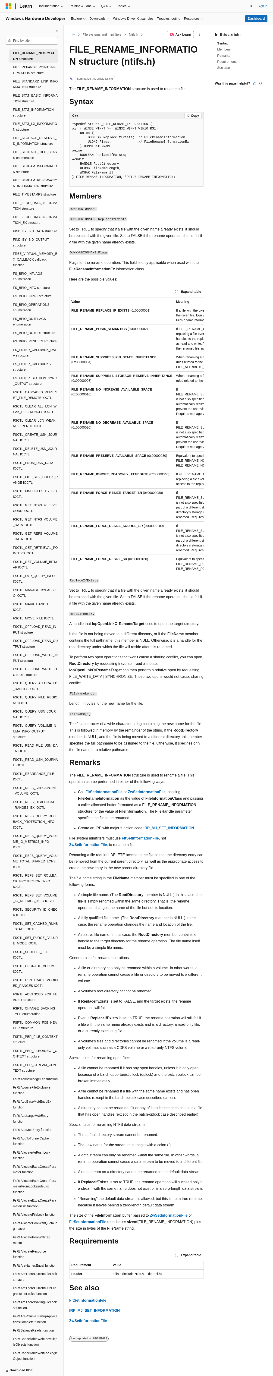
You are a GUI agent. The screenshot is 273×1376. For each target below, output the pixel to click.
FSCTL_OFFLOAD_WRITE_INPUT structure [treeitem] (35, 658)
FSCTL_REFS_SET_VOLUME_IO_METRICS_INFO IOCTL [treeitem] (35, 898)
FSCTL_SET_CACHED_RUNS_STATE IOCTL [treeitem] (35, 926)
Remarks (223, 55)
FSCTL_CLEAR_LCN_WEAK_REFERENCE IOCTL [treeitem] (35, 423)
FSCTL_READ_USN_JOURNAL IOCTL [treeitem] (35, 762)
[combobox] (32, 40)
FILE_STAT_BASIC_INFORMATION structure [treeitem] (35, 98)
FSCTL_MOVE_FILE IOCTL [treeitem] (33, 618)
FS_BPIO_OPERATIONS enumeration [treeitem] (31, 307)
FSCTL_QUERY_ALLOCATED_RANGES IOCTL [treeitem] (35, 686)
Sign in (262, 6)
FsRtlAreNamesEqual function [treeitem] (34, 1265)
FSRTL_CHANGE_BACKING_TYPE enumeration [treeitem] (35, 1011)
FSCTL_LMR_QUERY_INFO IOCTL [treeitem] (34, 579)
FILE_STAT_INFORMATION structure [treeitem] (33, 112)
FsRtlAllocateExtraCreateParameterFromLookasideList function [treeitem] (34, 1186)
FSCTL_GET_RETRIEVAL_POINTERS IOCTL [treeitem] (35, 550)
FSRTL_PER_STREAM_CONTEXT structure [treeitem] (34, 1068)
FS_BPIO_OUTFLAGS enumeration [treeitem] (29, 321)
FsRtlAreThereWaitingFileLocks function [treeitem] (35, 1305)
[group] (136, 435)
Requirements (227, 61)
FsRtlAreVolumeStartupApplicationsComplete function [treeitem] (35, 1319)
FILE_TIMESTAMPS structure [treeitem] (34, 194)
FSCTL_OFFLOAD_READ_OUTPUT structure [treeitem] (35, 643)
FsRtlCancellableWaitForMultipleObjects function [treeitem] (35, 1342)
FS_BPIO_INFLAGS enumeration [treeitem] (27, 276)
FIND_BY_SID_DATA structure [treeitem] (35, 231)
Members (224, 49)
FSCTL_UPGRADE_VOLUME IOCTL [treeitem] (34, 969)
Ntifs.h (133, 34)
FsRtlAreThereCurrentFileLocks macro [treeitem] (35, 1276)
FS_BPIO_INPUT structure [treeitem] (32, 296)
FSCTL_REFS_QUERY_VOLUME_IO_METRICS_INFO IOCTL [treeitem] (35, 841)
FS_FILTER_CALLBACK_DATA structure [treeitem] (35, 352)
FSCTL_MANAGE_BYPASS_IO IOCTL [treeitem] (34, 593)
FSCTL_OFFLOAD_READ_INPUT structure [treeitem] (34, 629)
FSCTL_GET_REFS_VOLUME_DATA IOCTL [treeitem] (35, 536)
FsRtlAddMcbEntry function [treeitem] (32, 1130)
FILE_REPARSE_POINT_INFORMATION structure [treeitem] (34, 70)
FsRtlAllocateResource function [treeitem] (29, 1254)
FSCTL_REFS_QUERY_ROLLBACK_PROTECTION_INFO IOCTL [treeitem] (35, 821)
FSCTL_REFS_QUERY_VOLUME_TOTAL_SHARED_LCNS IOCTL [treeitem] (35, 861)
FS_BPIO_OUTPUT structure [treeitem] (34, 333)
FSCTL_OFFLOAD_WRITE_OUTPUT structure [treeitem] (35, 672)
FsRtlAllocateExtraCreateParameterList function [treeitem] (34, 1203)
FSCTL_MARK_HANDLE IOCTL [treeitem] (31, 607)
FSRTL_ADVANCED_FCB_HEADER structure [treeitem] (35, 997)
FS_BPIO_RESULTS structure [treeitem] (35, 341)
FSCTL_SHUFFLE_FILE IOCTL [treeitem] (30, 954)
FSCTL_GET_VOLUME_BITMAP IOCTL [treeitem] (35, 564)
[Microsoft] (9, 6)
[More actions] (200, 34)
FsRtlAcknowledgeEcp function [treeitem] (35, 1079)
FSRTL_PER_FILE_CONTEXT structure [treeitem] (35, 1039)
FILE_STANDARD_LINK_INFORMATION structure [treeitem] (35, 84)
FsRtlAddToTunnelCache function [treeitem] (31, 1141)
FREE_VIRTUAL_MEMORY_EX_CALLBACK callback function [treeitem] (35, 259)
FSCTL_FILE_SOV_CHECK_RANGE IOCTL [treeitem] (35, 480)
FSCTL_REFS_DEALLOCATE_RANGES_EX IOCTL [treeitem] (35, 805)
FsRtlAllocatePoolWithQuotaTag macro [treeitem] (35, 1226)
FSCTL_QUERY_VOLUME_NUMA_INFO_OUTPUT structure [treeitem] (34, 731)
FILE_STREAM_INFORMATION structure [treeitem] (35, 169)
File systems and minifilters (102, 34)
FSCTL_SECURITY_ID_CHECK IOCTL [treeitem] (35, 912)
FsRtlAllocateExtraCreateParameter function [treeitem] (34, 1169)
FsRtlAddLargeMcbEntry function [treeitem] (30, 1118)
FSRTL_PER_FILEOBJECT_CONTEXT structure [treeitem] (35, 1053)
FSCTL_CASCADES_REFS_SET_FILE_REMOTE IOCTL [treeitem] (35, 395)
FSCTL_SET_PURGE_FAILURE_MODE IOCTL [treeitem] (35, 940)
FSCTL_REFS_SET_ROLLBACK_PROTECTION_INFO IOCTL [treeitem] (34, 881)
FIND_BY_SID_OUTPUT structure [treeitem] (31, 242)
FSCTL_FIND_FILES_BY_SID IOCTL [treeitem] (35, 494)
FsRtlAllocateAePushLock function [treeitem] (31, 1155)
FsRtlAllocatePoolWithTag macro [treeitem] (31, 1240)
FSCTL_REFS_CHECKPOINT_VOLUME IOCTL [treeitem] (35, 790)
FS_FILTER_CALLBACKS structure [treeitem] (32, 367)
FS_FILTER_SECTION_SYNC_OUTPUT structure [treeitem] (35, 381)
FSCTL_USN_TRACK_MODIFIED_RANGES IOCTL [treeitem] (35, 983)
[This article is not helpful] (260, 83)
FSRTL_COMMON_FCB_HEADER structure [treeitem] (35, 1025)
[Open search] (251, 6)
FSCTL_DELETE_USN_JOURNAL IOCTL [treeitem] (35, 451)
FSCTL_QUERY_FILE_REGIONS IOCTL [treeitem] (35, 700)
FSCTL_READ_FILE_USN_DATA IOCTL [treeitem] (35, 748)
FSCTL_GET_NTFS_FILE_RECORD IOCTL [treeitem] (35, 508)
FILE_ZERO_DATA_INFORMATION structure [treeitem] (35, 206)
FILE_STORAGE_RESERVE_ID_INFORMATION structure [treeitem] (35, 140)
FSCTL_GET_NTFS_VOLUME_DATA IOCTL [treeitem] (35, 522)
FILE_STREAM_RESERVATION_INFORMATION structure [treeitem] (35, 183)
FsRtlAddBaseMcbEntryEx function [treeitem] (32, 1104)
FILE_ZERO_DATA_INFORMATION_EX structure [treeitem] (35, 220)
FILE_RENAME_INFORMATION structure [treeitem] (34, 56)
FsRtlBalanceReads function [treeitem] (33, 1330)
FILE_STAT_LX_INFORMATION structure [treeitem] (35, 126)
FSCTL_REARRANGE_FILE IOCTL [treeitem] (33, 776)
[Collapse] (57, 31)
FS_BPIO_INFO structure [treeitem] (31, 288)
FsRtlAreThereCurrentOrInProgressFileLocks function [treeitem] (34, 1291)
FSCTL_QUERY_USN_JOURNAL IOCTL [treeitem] (34, 714)
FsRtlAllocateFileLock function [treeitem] (34, 1214)
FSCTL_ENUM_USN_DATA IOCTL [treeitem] (33, 465)
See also (223, 67)
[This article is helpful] (254, 83)
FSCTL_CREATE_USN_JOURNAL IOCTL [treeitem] (35, 437)
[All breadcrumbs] (73, 34)
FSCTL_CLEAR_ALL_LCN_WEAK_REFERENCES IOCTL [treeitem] (34, 409)
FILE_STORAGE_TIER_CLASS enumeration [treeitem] (35, 155)
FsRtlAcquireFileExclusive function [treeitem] (31, 1090)
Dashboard (256, 18)
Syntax (222, 43)
